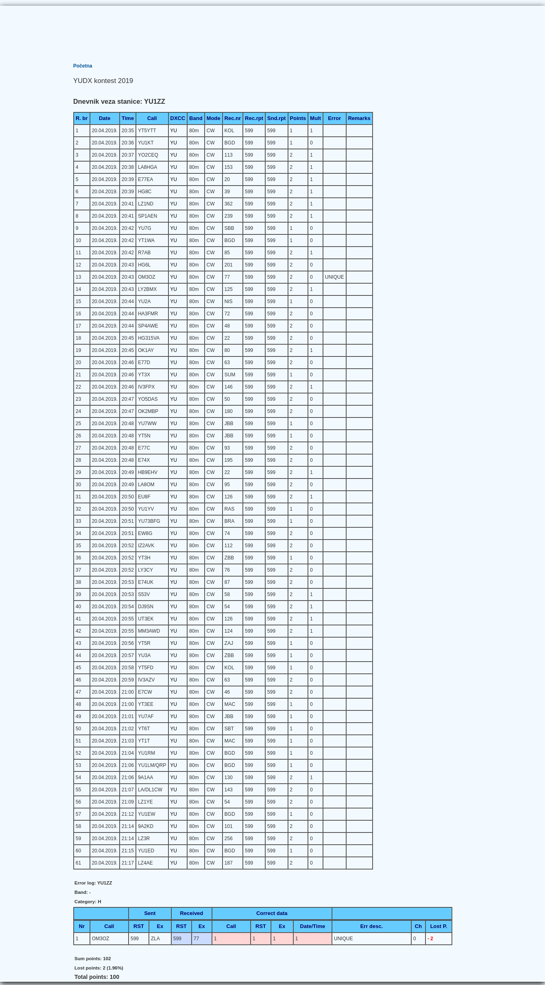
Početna (82, 66)
